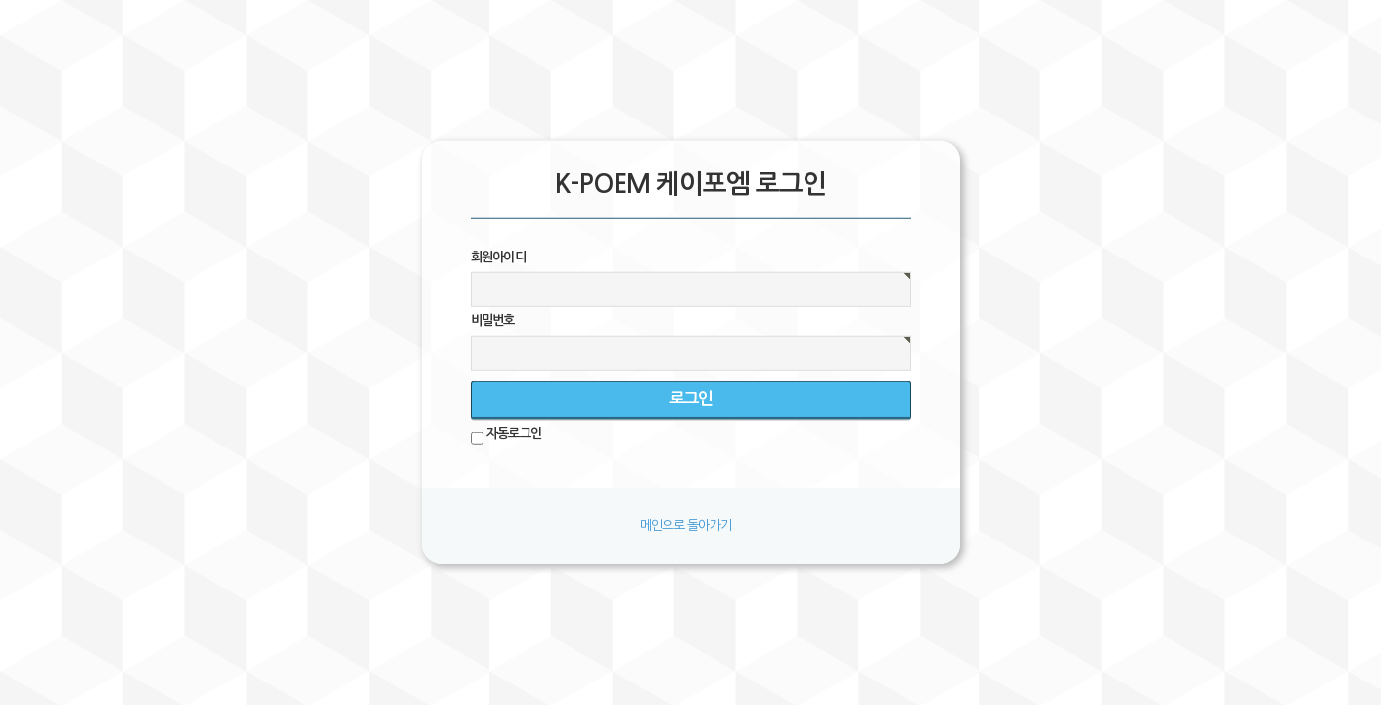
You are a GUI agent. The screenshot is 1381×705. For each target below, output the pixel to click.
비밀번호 (493, 320)
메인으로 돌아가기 (686, 524)
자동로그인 (514, 433)
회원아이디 (499, 257)
